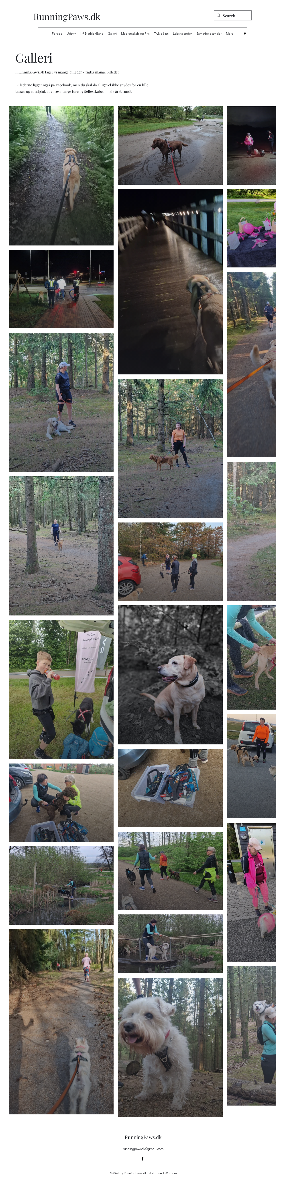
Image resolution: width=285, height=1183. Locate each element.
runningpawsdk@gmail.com (143, 1149)
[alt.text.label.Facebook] (245, 33)
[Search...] (232, 16)
